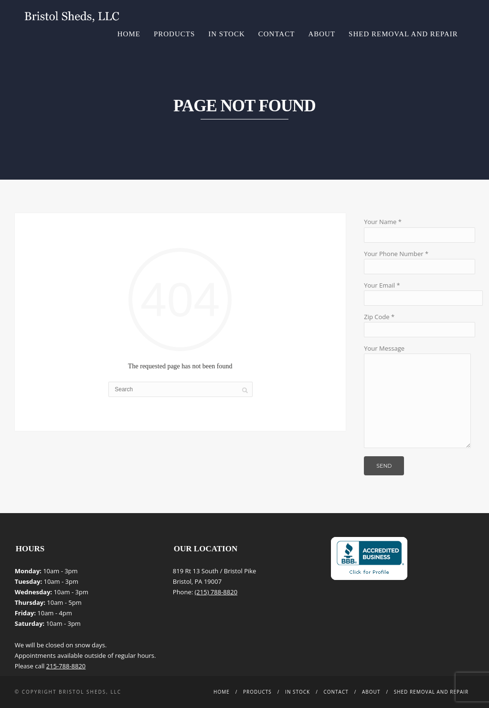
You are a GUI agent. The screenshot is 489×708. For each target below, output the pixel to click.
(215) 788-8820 (216, 592)
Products (174, 34)
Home (128, 34)
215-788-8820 (66, 666)
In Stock (226, 34)
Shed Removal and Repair (403, 34)
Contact (276, 34)
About (321, 34)
